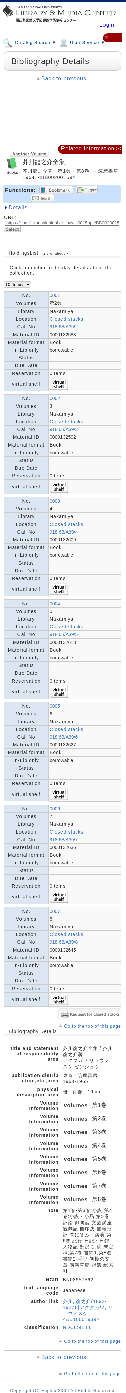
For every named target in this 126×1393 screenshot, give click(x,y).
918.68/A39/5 (64, 634)
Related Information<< (91, 148)
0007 (55, 911)
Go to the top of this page (92, 1026)
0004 (55, 603)
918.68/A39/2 (64, 327)
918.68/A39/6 (64, 737)
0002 (55, 398)
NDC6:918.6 (77, 1327)
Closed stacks (66, 319)
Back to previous (63, 78)
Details (18, 207)
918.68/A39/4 (64, 532)
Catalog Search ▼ (29, 42)
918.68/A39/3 (64, 429)
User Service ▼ (82, 42)
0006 (55, 808)
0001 (55, 295)
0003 (55, 501)
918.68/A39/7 (64, 839)
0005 (55, 706)
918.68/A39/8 (64, 942)
